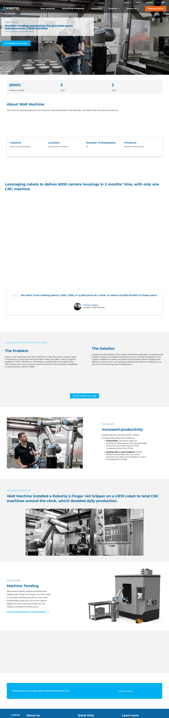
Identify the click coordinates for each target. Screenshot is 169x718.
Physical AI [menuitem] (96, 8)
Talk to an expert (125, 691)
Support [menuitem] (139, 2)
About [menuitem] (126, 2)
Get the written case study (84, 396)
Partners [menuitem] (149, 2)
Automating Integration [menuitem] (73, 8)
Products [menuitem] (113, 8)
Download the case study (16, 43)
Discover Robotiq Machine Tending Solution (28, 612)
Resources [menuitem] (132, 8)
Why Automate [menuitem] (48, 8)
